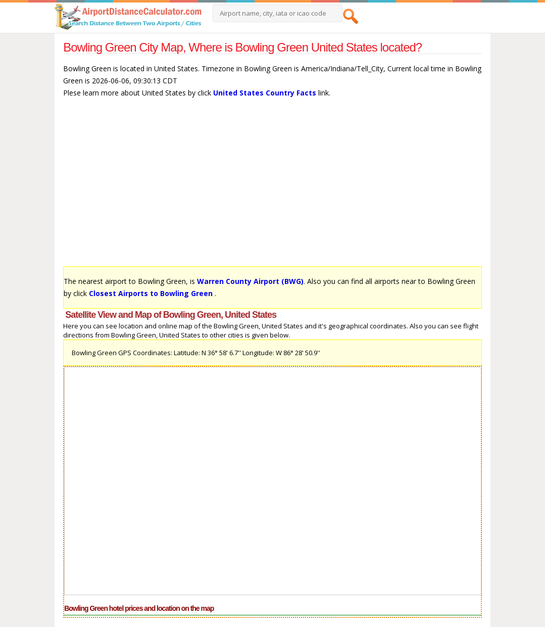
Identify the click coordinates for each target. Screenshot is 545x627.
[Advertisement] (272, 187)
